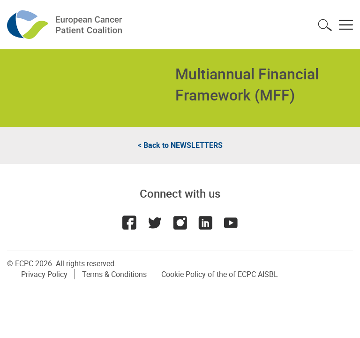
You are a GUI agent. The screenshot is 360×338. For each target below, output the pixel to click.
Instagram (180, 222)
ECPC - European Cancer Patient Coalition (65, 24)
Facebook (129, 222)
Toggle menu (346, 25)
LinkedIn (205, 222)
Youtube (231, 222)
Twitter (155, 222)
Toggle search (325, 25)
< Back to (180, 145)
